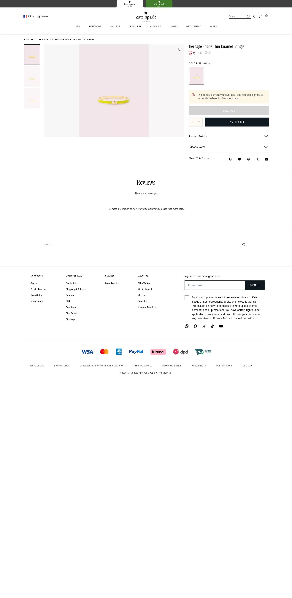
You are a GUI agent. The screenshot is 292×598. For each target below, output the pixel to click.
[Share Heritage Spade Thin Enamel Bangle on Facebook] (230, 159)
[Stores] (42, 16)
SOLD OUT (229, 111)
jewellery (29, 39)
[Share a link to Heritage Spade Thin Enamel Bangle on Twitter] (257, 159)
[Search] (234, 16)
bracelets (45, 39)
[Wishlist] (255, 16)
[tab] (130, 3)
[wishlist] (180, 49)
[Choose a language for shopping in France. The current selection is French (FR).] (29, 16)
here (181, 208)
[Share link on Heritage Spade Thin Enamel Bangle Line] (239, 159)
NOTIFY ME (237, 122)
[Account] (260, 16)
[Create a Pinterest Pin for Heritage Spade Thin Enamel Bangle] (248, 159)
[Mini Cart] (266, 16)
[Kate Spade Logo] (146, 16)
